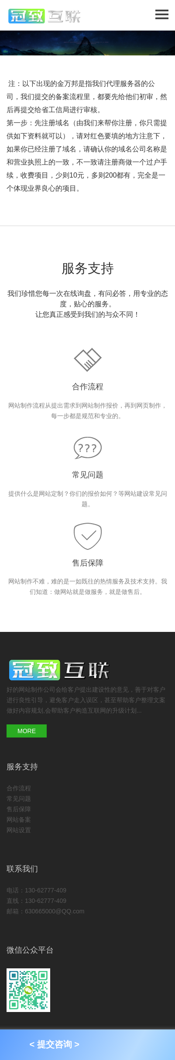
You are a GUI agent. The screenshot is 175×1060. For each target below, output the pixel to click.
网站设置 (19, 830)
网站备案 (19, 819)
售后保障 (87, 563)
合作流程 (87, 386)
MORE (26, 730)
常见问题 (87, 474)
